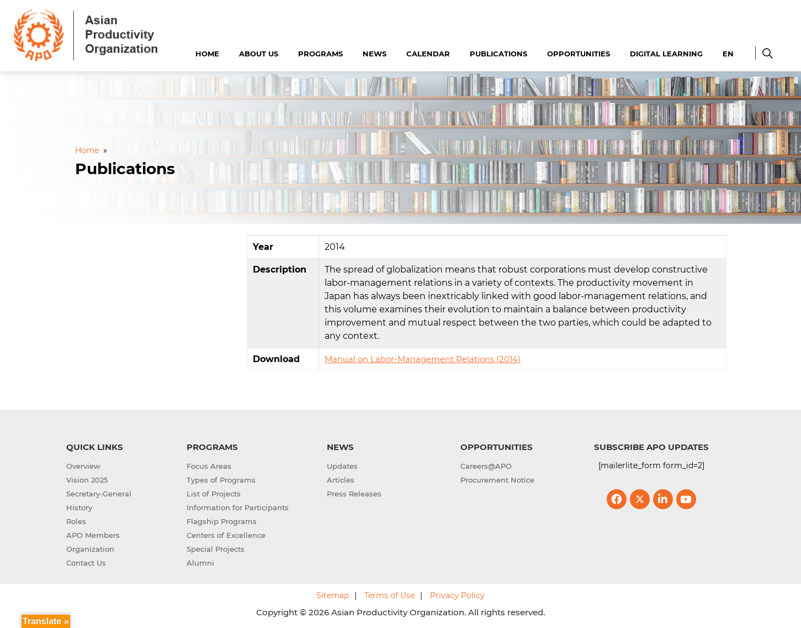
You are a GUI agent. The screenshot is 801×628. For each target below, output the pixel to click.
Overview (83, 466)
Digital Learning (666, 53)
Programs (320, 53)
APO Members (93, 535)
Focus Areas (209, 466)
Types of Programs (221, 479)
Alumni (200, 562)
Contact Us (86, 562)
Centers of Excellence (226, 535)
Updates (342, 466)
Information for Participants (238, 507)
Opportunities (578, 53)
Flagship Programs (222, 521)
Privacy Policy (457, 595)
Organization (90, 549)
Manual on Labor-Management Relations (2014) (423, 359)
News (374, 53)
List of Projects (214, 493)
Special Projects (216, 549)
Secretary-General (98, 493)
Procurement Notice (497, 479)
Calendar (428, 53)
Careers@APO (486, 466)
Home (207, 53)
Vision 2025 (87, 479)
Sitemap (332, 595)
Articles (340, 479)
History (79, 507)
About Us (258, 53)
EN (728, 53)
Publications (498, 53)
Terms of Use (389, 595)
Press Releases (354, 493)
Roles (76, 521)
